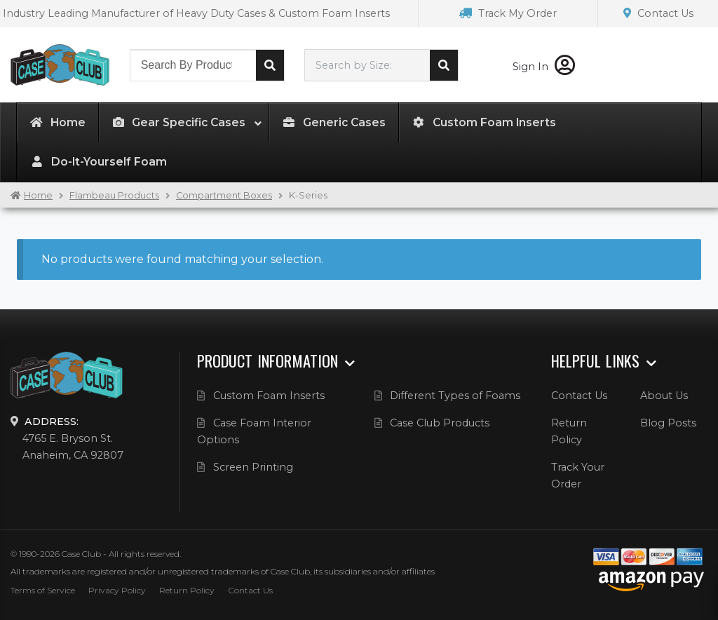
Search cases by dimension (444, 65)
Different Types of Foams (455, 395)
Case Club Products (439, 423)
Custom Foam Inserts (269, 395)
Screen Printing (253, 467)
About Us (664, 395)
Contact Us (658, 13)
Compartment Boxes (224, 195)
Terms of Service (43, 590)
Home (38, 195)
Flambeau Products (114, 195)
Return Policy (187, 590)
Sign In (544, 66)
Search (270, 65)
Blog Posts (668, 423)
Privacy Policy (117, 590)
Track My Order (508, 13)
